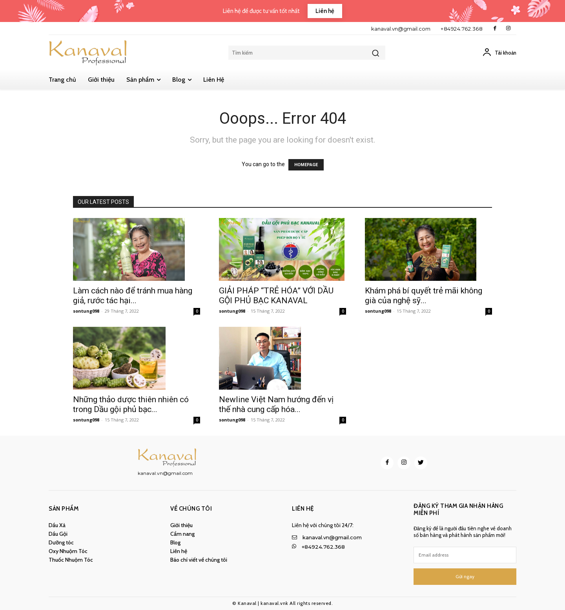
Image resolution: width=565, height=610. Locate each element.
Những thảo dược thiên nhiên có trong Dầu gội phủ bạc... (131, 404)
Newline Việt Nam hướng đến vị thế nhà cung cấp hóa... (276, 404)
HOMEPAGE (306, 164)
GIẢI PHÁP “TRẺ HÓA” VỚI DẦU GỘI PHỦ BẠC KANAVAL (276, 295)
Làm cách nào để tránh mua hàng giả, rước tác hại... (132, 295)
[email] (465, 555)
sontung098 (86, 311)
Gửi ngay (465, 576)
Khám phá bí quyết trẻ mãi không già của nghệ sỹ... (423, 295)
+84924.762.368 (462, 29)
